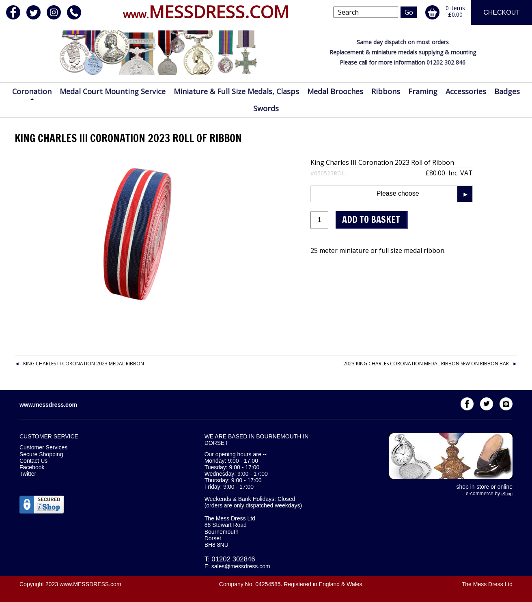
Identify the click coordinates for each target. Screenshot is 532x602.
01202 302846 (233, 559)
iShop (507, 493)
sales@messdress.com (240, 566)
